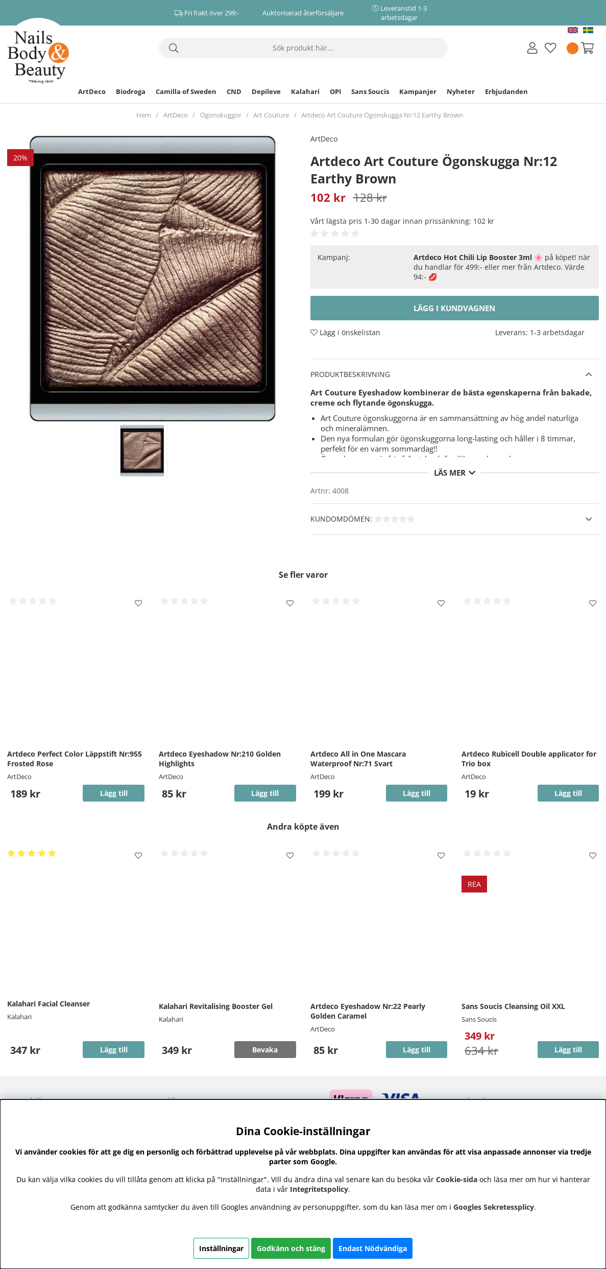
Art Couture (271, 115)
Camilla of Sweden (186, 91)
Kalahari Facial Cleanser (48, 1003)
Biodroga (131, 91)
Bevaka (265, 1049)
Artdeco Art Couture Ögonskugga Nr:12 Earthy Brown (382, 115)
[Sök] (303, 48)
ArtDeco (92, 91)
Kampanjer (418, 91)
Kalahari (305, 91)
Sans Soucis (370, 91)
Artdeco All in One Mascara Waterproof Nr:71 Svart (358, 758)
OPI (335, 91)
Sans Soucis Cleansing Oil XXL (513, 1006)
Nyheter (461, 91)
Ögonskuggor (220, 115)
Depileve (266, 91)
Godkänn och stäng (291, 1248)
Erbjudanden (506, 91)
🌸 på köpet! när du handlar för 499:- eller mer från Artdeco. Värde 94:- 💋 (502, 266)
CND (234, 91)
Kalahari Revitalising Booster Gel (216, 1006)
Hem (143, 115)
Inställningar (221, 1248)
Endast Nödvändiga (372, 1248)
